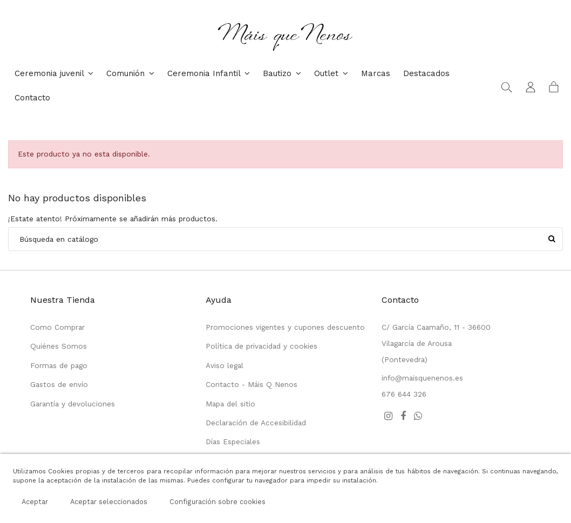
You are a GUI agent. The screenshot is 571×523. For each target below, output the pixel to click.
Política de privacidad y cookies (261, 346)
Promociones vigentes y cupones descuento (285, 327)
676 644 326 (404, 394)
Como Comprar (57, 327)
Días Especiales (233, 441)
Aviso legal (224, 365)
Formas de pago (58, 365)
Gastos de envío (59, 384)
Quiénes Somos (58, 346)
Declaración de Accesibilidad (256, 422)
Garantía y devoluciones (72, 403)
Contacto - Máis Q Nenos (251, 384)
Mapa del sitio (230, 403)
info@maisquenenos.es (422, 377)
